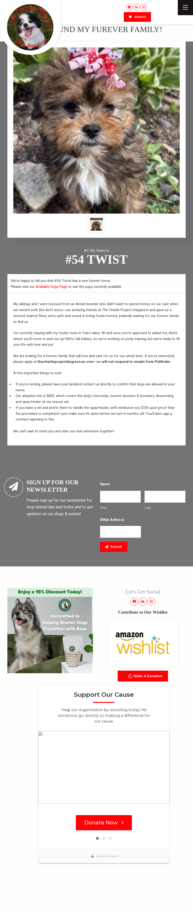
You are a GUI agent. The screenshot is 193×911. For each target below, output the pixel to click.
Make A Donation (145, 677)
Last (148, 507)
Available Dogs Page (51, 287)
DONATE (137, 17)
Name (105, 484)
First (103, 507)
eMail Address (112, 520)
